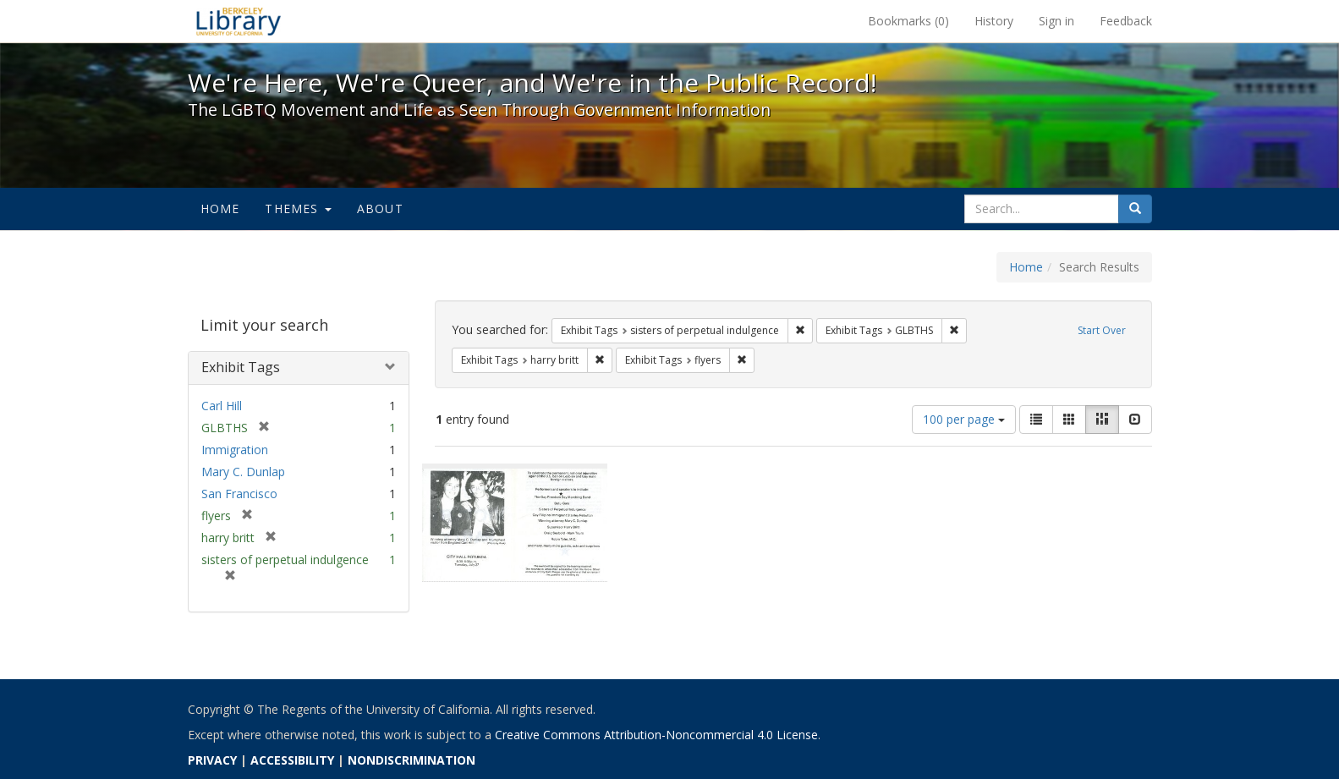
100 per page (964, 419)
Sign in (1056, 21)
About (380, 208)
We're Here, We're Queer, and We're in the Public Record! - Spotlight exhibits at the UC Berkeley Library (238, 21)
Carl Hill (221, 406)
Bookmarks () (908, 21)
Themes (298, 208)
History (993, 21)
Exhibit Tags (240, 367)
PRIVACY (212, 760)
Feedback (1126, 21)
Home (220, 208)
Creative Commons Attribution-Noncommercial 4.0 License (656, 735)
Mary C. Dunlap (243, 472)
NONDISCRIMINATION (411, 760)
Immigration (234, 450)
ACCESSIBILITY (292, 760)
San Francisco (239, 494)
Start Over (1102, 330)
